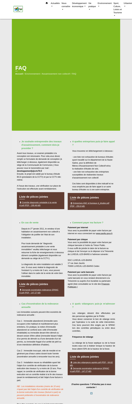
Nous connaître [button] (66, 5)
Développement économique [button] (79, 5)
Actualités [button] (55, 3)
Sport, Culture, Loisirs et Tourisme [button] (117, 8)
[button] (47, 3)
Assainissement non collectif (56, 74)
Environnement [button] (105, 3)
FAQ (74, 74)
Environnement (32, 74)
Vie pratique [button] (92, 5)
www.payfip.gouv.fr (104, 233)
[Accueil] (28, 9)
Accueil (19, 74)
